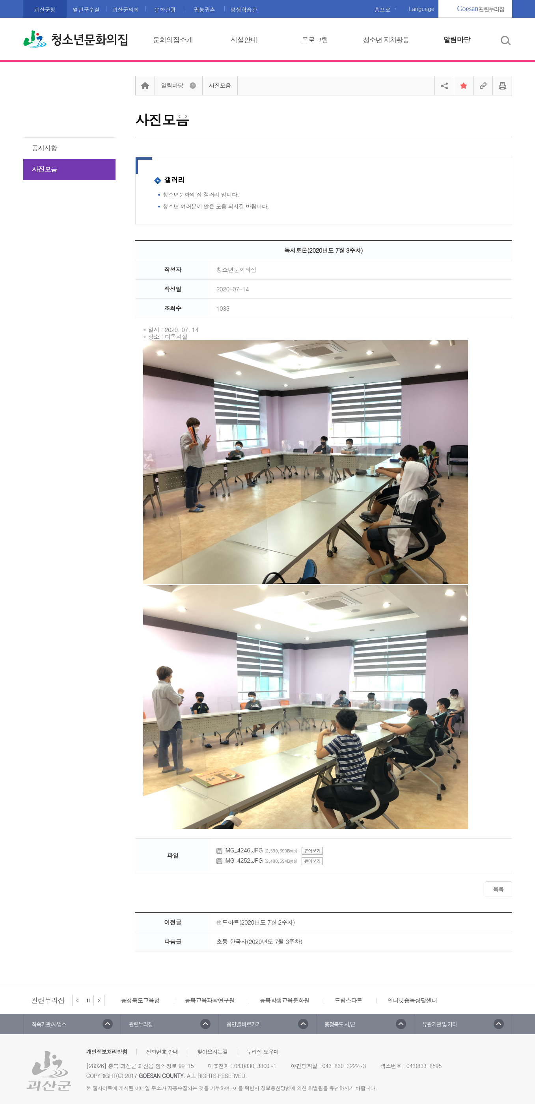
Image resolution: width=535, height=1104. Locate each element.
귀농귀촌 (204, 9)
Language (421, 9)
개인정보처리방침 (106, 1052)
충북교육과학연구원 (210, 1000)
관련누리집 (480, 9)
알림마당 (457, 40)
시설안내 (244, 40)
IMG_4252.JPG (243, 860)
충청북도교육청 (140, 1000)
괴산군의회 (125, 9)
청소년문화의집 (89, 40)
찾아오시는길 (212, 1052)
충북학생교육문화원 (284, 1000)
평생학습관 (244, 9)
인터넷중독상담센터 (412, 1000)
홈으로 (383, 9)
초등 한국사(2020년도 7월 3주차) (259, 941)
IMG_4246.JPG (243, 850)
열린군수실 (86, 9)
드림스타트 (348, 1000)
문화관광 (164, 9)
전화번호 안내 (162, 1052)
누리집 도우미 (262, 1052)
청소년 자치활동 (385, 40)
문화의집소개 (173, 40)
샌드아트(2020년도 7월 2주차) (255, 922)
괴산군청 (44, 9)
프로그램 (315, 40)
